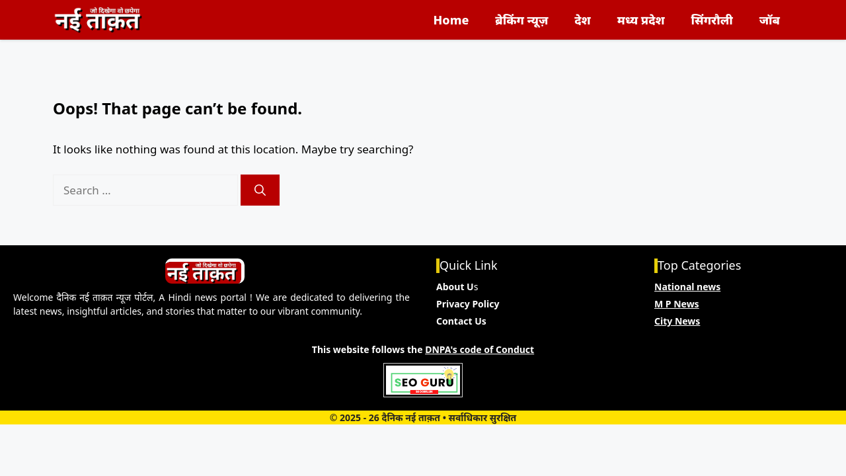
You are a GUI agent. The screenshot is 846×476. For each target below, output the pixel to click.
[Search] (260, 190)
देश (582, 20)
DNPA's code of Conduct (479, 349)
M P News (676, 304)
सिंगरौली (712, 20)
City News (677, 321)
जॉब (769, 20)
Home (451, 20)
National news (687, 286)
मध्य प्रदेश (641, 20)
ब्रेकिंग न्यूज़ (521, 20)
